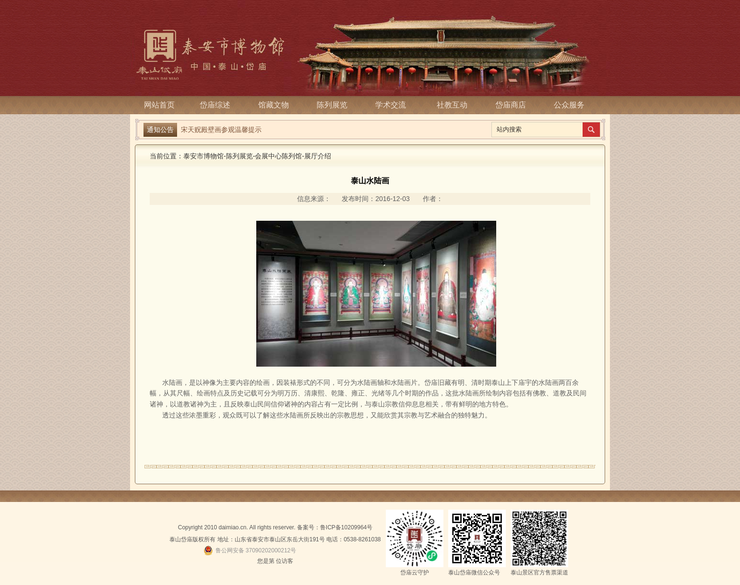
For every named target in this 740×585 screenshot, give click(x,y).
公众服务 (569, 105)
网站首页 (159, 105)
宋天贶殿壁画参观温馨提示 (221, 129)
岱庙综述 (218, 105)
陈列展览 (335, 105)
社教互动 (452, 105)
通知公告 (160, 129)
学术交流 (393, 105)
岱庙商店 (510, 105)
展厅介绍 (317, 156)
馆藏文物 (276, 105)
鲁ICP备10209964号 (346, 527)
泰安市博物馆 (203, 156)
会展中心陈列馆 (278, 156)
